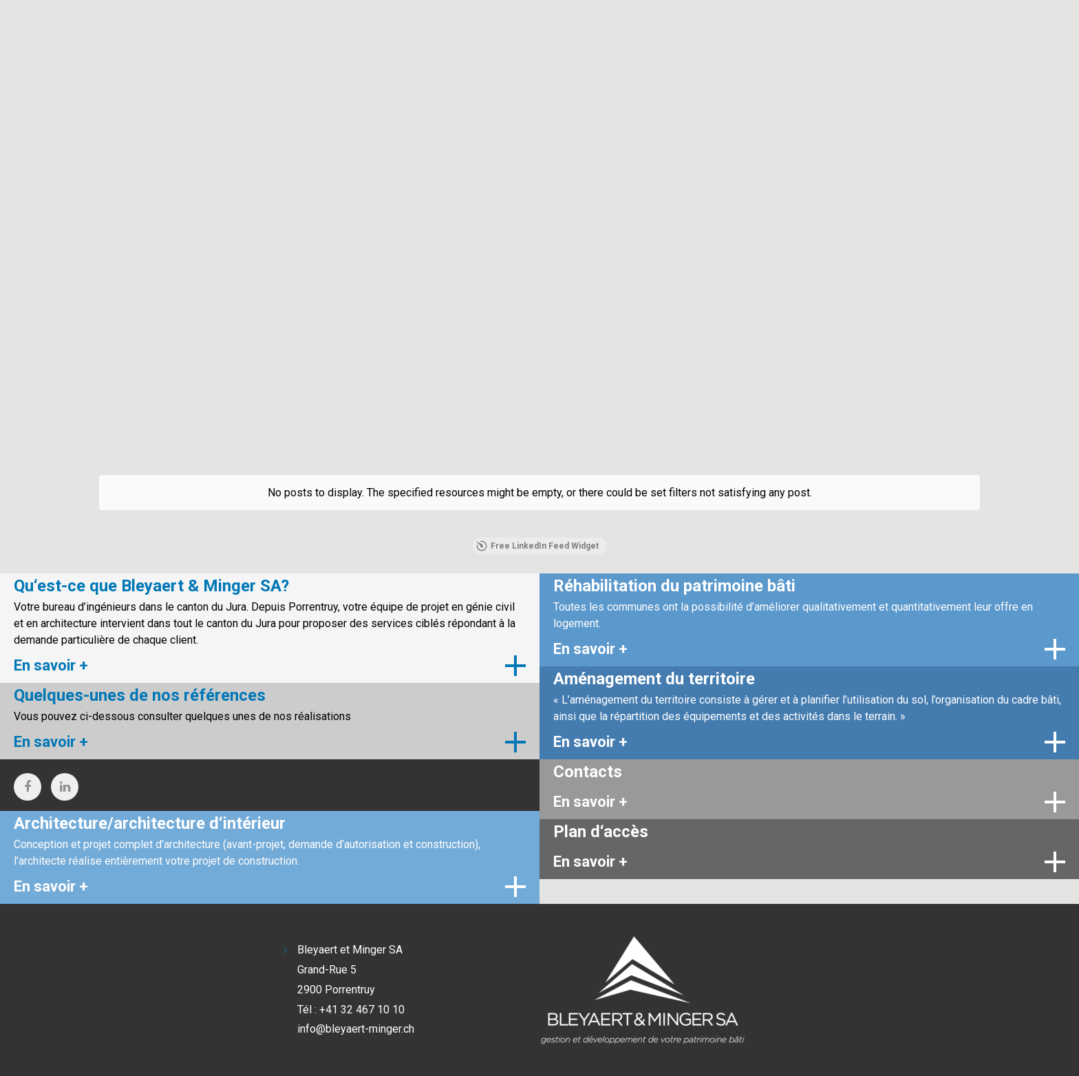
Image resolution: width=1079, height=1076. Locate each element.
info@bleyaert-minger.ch (355, 1028)
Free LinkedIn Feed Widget (537, 545)
